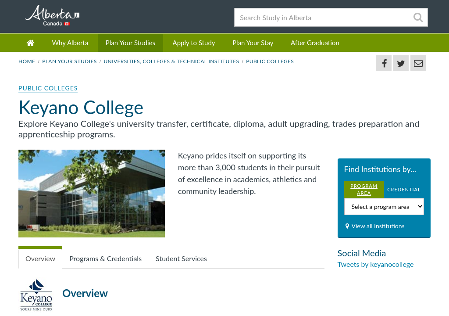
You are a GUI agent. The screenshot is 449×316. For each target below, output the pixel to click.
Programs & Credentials (105, 258)
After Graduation (315, 43)
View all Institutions (378, 226)
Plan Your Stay (252, 43)
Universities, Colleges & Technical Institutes (171, 61)
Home (26, 61)
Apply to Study (194, 43)
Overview (40, 258)
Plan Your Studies (130, 43)
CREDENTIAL (403, 189)
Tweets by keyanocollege (376, 264)
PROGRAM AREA (364, 189)
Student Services (181, 258)
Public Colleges (270, 61)
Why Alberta (70, 43)
